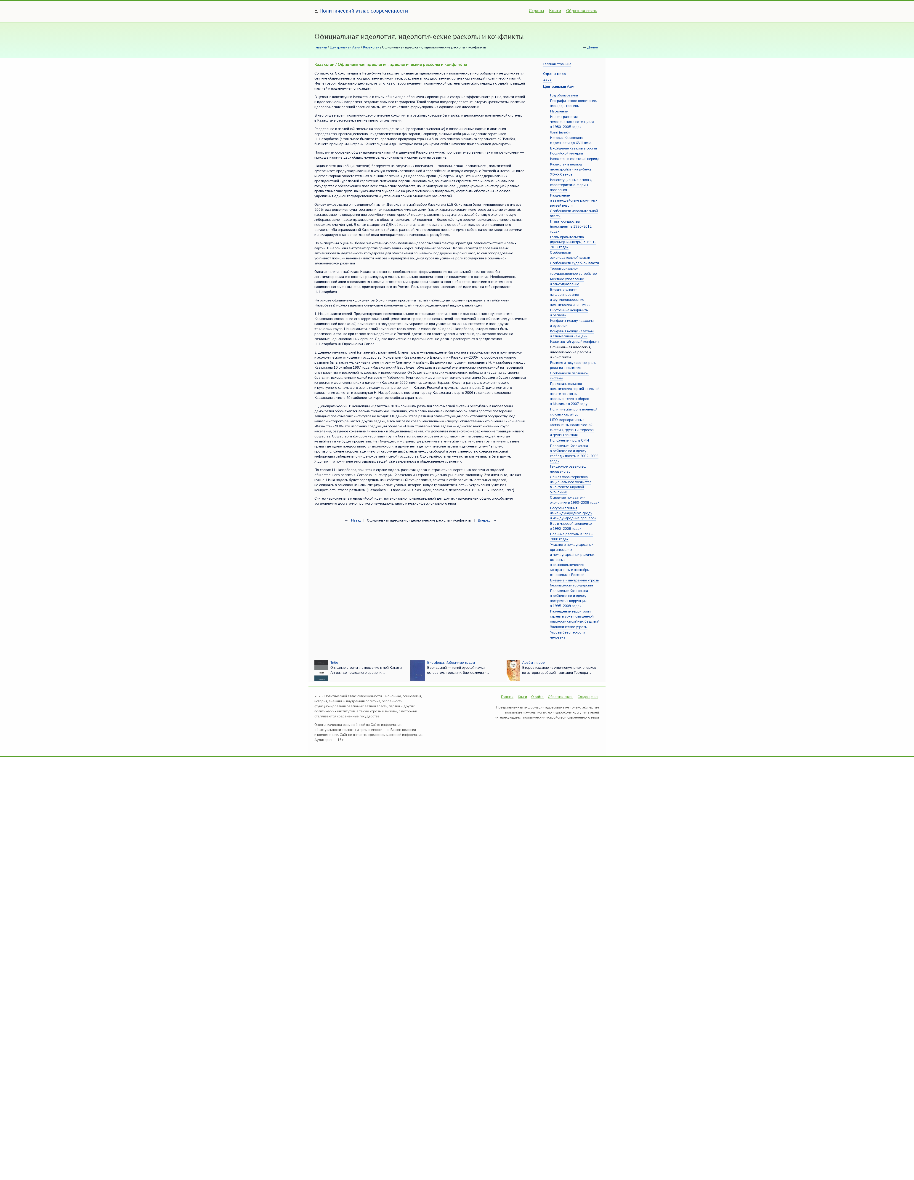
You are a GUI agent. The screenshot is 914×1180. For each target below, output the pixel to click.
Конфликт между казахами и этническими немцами (572, 333)
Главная (320, 47)
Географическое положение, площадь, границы (573, 103)
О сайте (537, 697)
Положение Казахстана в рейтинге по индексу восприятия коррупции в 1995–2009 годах (569, 598)
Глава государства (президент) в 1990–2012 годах (571, 226)
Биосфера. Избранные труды (451, 662)
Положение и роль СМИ (569, 440)
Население (559, 111)
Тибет (335, 662)
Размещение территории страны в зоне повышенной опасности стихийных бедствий (575, 616)
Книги (555, 10)
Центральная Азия (345, 47)
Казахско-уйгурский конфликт (574, 341)
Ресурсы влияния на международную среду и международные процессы (573, 513)
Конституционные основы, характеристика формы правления (571, 185)
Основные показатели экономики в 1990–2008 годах (574, 500)
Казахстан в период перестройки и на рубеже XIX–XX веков (571, 169)
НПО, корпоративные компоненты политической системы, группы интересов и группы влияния (572, 427)
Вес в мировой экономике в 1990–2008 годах (571, 526)
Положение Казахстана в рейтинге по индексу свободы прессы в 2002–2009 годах (574, 453)
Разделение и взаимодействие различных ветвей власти (573, 200)
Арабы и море (533, 662)
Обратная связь (581, 10)
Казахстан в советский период (574, 159)
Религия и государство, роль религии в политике (573, 365)
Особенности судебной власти (574, 263)
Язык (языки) (560, 132)
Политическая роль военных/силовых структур (573, 412)
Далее (592, 47)
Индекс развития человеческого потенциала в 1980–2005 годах (572, 122)
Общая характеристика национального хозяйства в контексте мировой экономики (570, 484)
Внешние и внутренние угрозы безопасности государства (574, 583)
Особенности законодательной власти (570, 255)
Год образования (564, 95)
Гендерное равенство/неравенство (568, 469)
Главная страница (557, 64)
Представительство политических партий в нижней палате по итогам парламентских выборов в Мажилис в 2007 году (574, 393)
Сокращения (588, 697)
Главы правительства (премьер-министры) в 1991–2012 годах (573, 242)
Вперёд (484, 520)
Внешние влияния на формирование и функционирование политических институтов (570, 297)
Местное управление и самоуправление (567, 281)
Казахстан (371, 47)
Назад (356, 520)
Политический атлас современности (363, 11)
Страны (536, 10)
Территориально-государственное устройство (573, 271)
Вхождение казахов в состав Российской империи (573, 151)
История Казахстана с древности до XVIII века (571, 140)
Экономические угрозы (568, 627)
